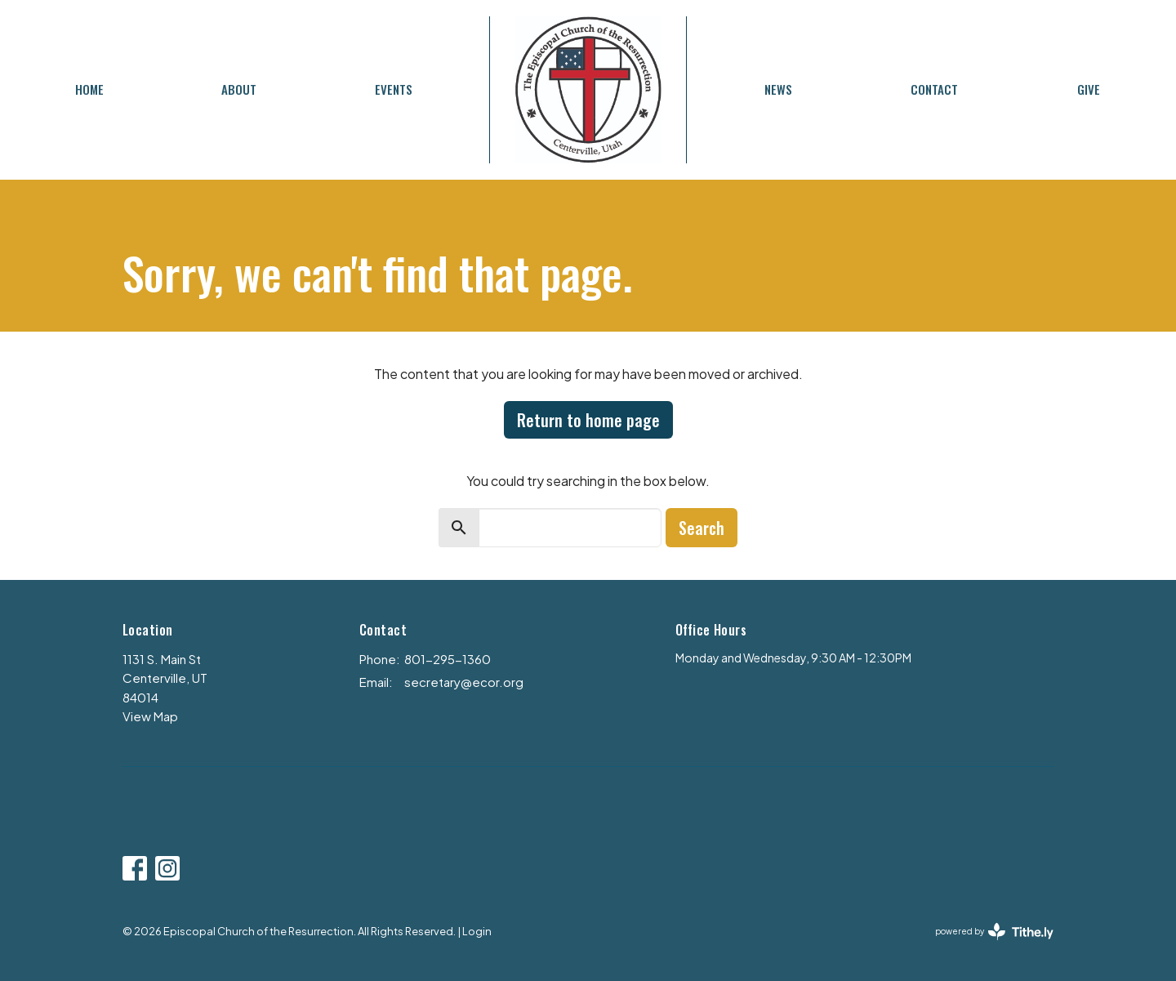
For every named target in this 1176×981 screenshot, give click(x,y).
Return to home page (588, 420)
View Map (150, 716)
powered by (994, 932)
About (238, 89)
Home (89, 89)
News (778, 89)
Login (477, 931)
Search (701, 527)
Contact (934, 89)
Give (1088, 89)
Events (393, 89)
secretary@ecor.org (463, 681)
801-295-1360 (447, 659)
